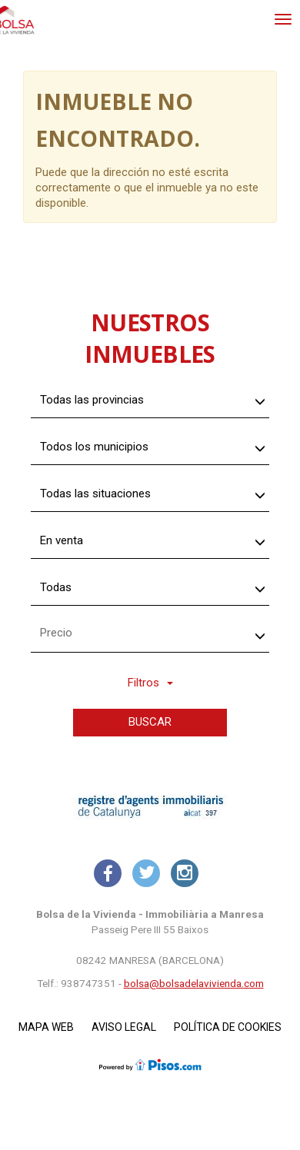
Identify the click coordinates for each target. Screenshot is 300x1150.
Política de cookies (228, 1027)
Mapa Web (46, 1027)
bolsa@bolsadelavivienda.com (194, 983)
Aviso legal (124, 1027)
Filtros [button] (150, 683)
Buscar (150, 722)
